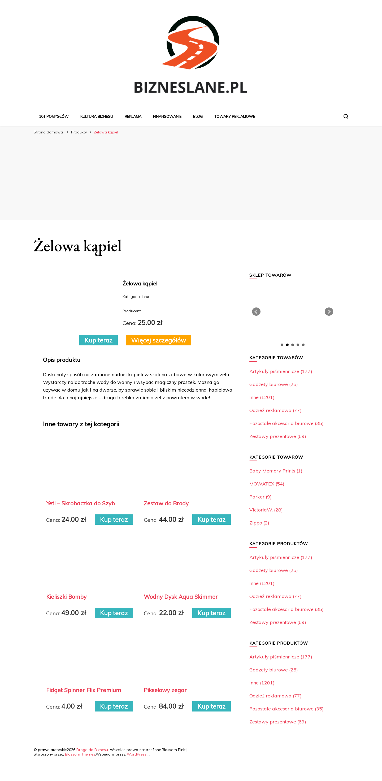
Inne (262, 397)
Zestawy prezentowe (277, 436)
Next (329, 311)
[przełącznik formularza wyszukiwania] (346, 116)
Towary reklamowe (234, 116)
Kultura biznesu (96, 116)
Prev (256, 311)
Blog (198, 116)
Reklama (133, 116)
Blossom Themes (80, 754)
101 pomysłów (54, 116)
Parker (260, 497)
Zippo (259, 523)
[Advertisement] (191, 177)
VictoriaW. (266, 510)
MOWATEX (266, 484)
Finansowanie (167, 116)
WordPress (136, 754)
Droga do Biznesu (92, 749)
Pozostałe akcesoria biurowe (286, 423)
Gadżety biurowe (273, 384)
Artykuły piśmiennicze (280, 371)
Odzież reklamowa (275, 410)
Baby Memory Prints (275, 471)
